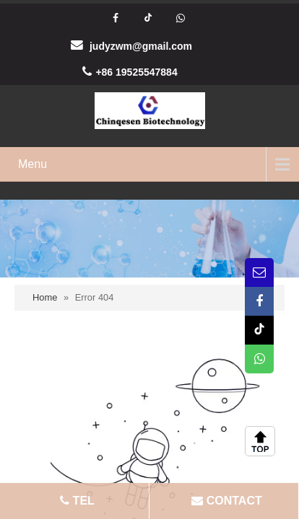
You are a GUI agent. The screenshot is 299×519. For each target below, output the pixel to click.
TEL (75, 500)
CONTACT (224, 500)
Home (44, 297)
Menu (32, 164)
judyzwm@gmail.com (141, 46)
